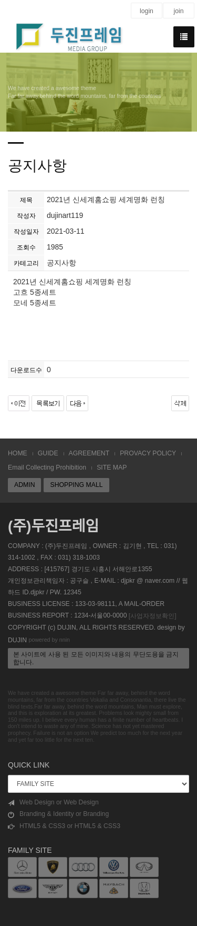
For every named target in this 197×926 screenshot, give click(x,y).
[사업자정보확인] (153, 616)
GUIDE (48, 453)
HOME (17, 453)
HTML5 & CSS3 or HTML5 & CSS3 (64, 826)
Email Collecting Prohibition (47, 467)
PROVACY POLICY (148, 453)
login (146, 11)
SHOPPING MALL (76, 485)
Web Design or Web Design (53, 802)
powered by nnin (49, 639)
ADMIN (24, 485)
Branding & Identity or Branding (58, 814)
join (178, 11)
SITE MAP (112, 467)
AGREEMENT (89, 453)
